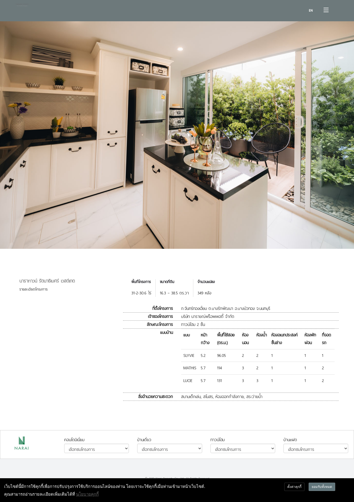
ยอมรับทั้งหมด (322, 486)
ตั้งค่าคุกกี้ (294, 486)
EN (311, 10)
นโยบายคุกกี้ (87, 494)
